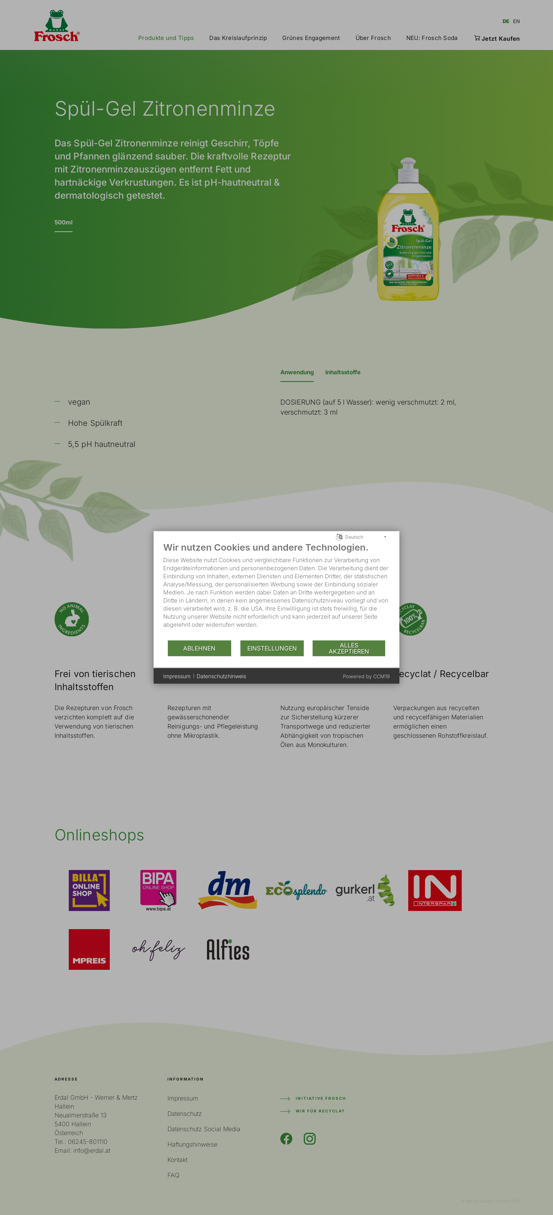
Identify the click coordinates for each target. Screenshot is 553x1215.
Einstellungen (272, 648)
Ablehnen (199, 648)
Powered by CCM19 (366, 676)
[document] (276, 591)
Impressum (176, 675)
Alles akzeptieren (349, 648)
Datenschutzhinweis (221, 675)
